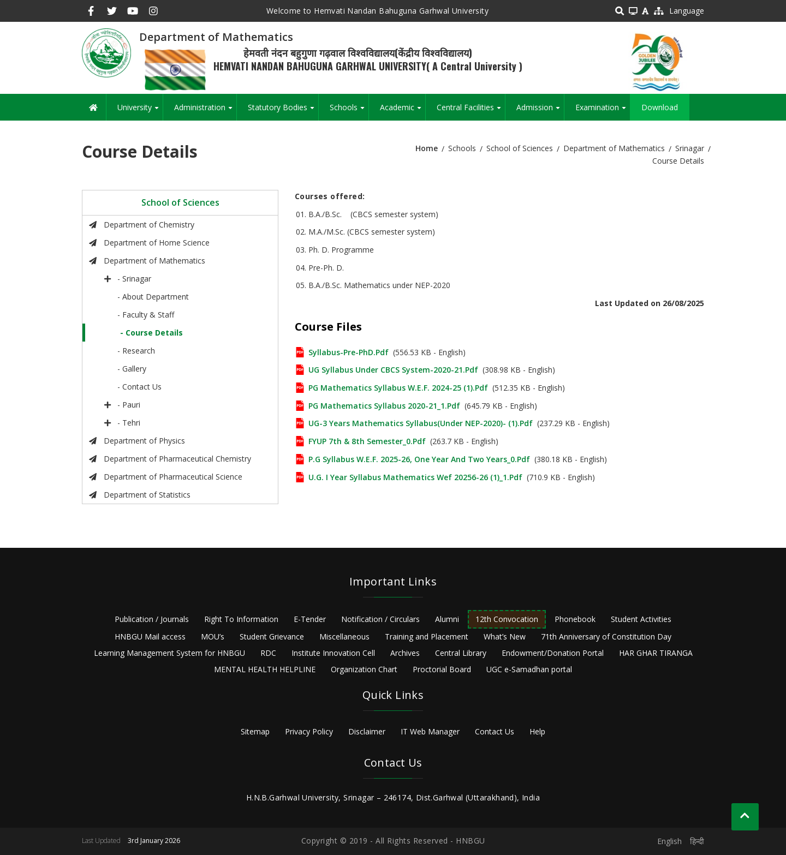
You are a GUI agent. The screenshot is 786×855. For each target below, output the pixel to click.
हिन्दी (697, 841)
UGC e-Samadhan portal (529, 669)
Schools (349, 111)
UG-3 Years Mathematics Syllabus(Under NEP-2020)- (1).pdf (420, 423)
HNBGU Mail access (150, 636)
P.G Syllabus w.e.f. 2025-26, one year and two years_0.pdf (419, 459)
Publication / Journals (152, 619)
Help (537, 731)
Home (426, 148)
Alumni (447, 619)
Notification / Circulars (380, 619)
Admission (540, 111)
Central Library (460, 653)
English (669, 841)
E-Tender (310, 619)
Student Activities (641, 619)
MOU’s (212, 636)
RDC (268, 653)
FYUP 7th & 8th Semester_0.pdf (367, 441)
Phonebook (575, 619)
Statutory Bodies (283, 111)
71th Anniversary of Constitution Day (606, 636)
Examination (602, 111)
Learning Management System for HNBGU (169, 653)
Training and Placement (426, 636)
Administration (205, 111)
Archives (405, 653)
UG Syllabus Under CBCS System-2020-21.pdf (393, 369)
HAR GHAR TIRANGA (656, 653)
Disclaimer (366, 731)
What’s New (505, 636)
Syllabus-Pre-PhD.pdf (348, 352)
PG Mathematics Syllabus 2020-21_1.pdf (384, 405)
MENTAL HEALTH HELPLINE (264, 669)
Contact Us (494, 731)
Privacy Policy (309, 731)
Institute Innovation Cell (333, 653)
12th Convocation (506, 619)
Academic (402, 111)
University (140, 111)
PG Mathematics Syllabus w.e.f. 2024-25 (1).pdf (398, 387)
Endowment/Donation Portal (553, 653)
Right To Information (241, 619)
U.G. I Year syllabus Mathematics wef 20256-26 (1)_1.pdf (415, 477)
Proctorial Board (442, 669)
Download (659, 107)
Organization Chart (364, 669)
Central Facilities (471, 111)
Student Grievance (272, 636)
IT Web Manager (430, 731)
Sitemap (255, 731)
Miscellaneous (344, 636)
